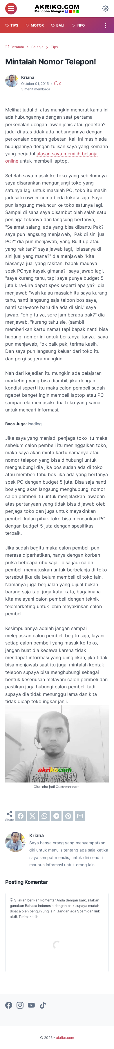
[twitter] (32, 816)
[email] (80, 816)
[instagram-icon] (20, 1005)
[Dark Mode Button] (105, 8)
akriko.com (65, 1037)
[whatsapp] (44, 816)
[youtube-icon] (31, 1005)
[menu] (11, 8)
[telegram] (56, 816)
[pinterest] (68, 816)
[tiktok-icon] (42, 1005)
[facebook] (20, 816)
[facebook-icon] (8, 1005)
